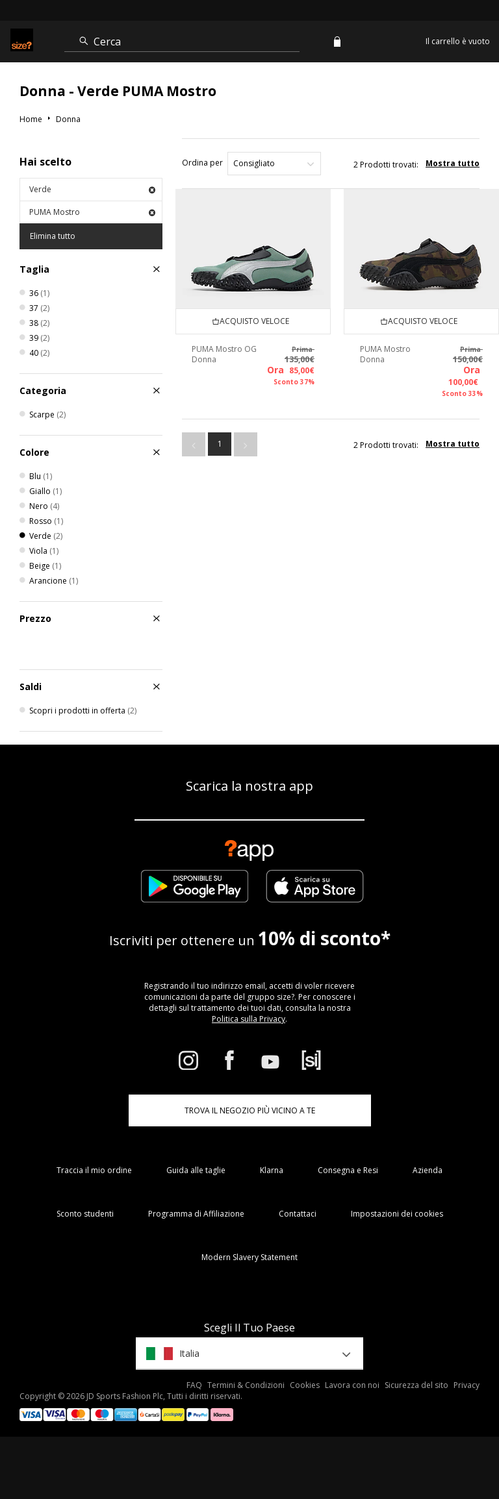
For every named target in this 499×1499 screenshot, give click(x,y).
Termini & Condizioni (246, 1385)
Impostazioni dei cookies (397, 1213)
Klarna (271, 1170)
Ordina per (202, 162)
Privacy (467, 1385)
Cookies (305, 1385)
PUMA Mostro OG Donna (224, 354)
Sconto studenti (85, 1213)
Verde (92, 189)
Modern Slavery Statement (249, 1257)
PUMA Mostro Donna (385, 354)
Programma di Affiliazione (196, 1213)
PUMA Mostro (92, 211)
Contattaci (297, 1213)
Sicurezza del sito (416, 1385)
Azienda (427, 1170)
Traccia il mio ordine (94, 1170)
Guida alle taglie (195, 1170)
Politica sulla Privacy (248, 1018)
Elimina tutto (52, 236)
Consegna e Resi (348, 1170)
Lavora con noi (352, 1385)
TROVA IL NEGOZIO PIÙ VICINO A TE (250, 1110)
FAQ (194, 1385)
